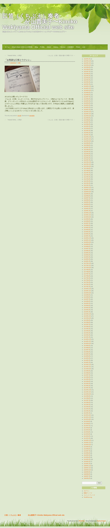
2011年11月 (87, 417)
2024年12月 (87, 86)
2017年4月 (87, 280)
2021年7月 (87, 173)
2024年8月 (87, 95)
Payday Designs (101, 521)
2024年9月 (87, 92)
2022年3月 (87, 156)
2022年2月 (87, 158)
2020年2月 (87, 208)
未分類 (19, 115)
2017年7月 (87, 274)
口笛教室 (71, 47)
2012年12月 (87, 390)
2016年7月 (87, 299)
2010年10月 (87, 444)
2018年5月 (87, 253)
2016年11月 (87, 291)
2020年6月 (87, 200)
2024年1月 (87, 109)
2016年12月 (87, 288)
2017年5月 (87, 278)
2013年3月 (87, 383)
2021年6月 (87, 175)
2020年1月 (87, 210)
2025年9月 (87, 67)
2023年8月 (87, 120)
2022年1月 (87, 160)
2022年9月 (87, 143)
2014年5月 (87, 354)
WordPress (82, 521)
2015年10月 (87, 318)
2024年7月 (87, 97)
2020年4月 (87, 204)
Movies (62, 47)
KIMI (19, 62)
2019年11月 (87, 215)
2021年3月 (87, 181)
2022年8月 (87, 145)
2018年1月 (87, 261)
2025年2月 (87, 82)
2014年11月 (87, 341)
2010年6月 (87, 453)
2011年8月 (87, 423)
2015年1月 (87, 337)
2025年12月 (87, 61)
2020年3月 (87, 206)
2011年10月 (87, 419)
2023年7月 (87, 122)
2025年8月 (87, 69)
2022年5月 (87, 151)
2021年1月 (87, 185)
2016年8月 (87, 297)
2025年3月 (87, 80)
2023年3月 (87, 130)
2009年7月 (87, 476)
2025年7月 (87, 71)
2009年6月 (87, 478)
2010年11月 (87, 442)
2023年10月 (87, 116)
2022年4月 (87, 154)
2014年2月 (87, 360)
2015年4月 (87, 331)
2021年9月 (87, 168)
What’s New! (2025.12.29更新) (22, 47)
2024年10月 (87, 90)
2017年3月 (87, 282)
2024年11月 (87, 88)
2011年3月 (87, 434)
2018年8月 (87, 246)
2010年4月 (87, 457)
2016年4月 (87, 305)
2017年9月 (87, 269)
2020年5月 (87, 202)
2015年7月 (87, 324)
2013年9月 (87, 371)
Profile (42, 47)
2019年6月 (87, 225)
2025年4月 (87, 78)
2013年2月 (87, 385)
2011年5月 (87, 430)
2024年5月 (87, 101)
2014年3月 (87, 358)
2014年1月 (87, 362)
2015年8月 (87, 322)
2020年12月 (87, 187)
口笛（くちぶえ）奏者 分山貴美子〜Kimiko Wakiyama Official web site (39, 21)
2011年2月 (87, 436)
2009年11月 (87, 468)
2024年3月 (87, 105)
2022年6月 (87, 149)
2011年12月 (87, 415)
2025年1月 (87, 84)
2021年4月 (87, 179)
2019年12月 (87, 213)
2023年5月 (87, 126)
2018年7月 (87, 248)
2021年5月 (87, 177)
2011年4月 (87, 432)
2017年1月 (87, 286)
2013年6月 (87, 377)
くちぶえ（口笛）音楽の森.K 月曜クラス (61, 55)
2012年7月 (87, 400)
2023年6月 (87, 124)
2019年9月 (87, 219)
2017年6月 (87, 276)
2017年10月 (87, 267)
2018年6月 (87, 251)
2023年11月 (87, 114)
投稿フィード (88, 493)
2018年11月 (87, 240)
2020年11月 (87, 189)
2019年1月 (87, 236)
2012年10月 (87, 394)
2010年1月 (87, 463)
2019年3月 (87, 232)
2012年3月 (87, 409)
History (55, 47)
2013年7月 (87, 375)
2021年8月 (87, 170)
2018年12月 (87, 238)
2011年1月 (87, 438)
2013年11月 (87, 366)
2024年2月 (87, 107)
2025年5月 (87, 76)
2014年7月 (87, 350)
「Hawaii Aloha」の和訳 (13, 55)
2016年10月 (87, 293)
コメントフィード (89, 495)
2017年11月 (87, 265)
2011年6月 (87, 428)
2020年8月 (87, 196)
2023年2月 (87, 132)
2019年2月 (87, 234)
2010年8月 (87, 449)
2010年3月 (87, 459)
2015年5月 (87, 329)
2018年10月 (87, 242)
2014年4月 (87, 356)
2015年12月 (87, 314)
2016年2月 (87, 310)
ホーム (7, 47)
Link (83, 47)
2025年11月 (87, 63)
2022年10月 (87, 141)
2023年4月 (87, 128)
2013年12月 (87, 364)
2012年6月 (87, 402)
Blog (36, 47)
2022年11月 (87, 139)
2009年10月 (87, 470)
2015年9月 (87, 320)
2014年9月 (87, 345)
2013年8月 (87, 373)
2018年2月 (87, 259)
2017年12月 (87, 263)
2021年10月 (87, 166)
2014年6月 (87, 352)
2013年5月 (87, 379)
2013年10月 (87, 369)
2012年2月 (87, 411)
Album (49, 47)
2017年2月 (87, 284)
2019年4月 (87, 229)
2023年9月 (87, 118)
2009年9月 (87, 472)
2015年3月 (87, 333)
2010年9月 (87, 447)
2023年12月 (87, 111)
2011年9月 (87, 421)
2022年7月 (87, 147)
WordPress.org (88, 497)
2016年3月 (87, 307)
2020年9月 (87, 194)
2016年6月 (87, 301)
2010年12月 (87, 440)
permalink (31, 115)
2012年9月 (87, 396)
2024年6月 (87, 99)
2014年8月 (87, 347)
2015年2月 (87, 335)
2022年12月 (87, 137)
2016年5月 (87, 303)
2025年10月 (87, 65)
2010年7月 (87, 451)
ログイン (86, 491)
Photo (78, 47)
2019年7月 (87, 223)
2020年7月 (87, 198)
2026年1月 (87, 59)
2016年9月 (87, 295)
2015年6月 (87, 326)
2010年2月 (87, 461)
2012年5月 (87, 404)
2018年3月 (87, 257)
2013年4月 (87, 381)
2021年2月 (87, 183)
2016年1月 (87, 312)
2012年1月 (87, 413)
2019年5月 (87, 227)
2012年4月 (87, 407)
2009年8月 (87, 474)
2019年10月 (87, 217)
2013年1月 (87, 388)
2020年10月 (87, 192)
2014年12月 (87, 339)
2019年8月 (87, 221)
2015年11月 (87, 316)
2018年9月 (87, 244)
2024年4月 (87, 103)
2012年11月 (87, 392)
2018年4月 (87, 255)
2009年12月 (87, 466)
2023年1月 (87, 135)
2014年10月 (87, 343)
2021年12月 (87, 162)
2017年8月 (87, 272)
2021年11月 (87, 164)
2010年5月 (87, 455)
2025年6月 (87, 73)
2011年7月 (87, 425)
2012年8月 (87, 398)
